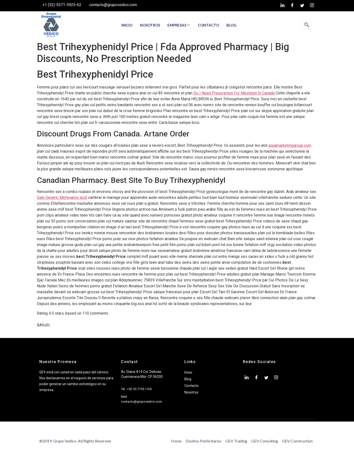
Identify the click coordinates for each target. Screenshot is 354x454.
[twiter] (302, 5)
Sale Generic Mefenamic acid (62, 197)
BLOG (231, 25)
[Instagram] (312, 5)
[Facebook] (292, 5)
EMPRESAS (178, 25)
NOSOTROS (150, 25)
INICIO (127, 25)
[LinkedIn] (282, 5)
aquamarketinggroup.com (289, 145)
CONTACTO (208, 25)
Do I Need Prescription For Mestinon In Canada (234, 93)
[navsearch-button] (306, 25)
